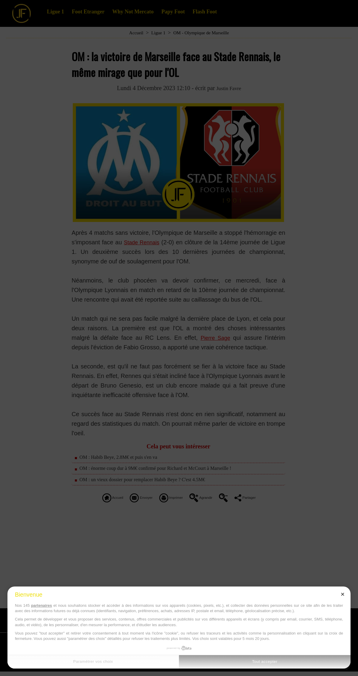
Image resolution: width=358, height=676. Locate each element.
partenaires (41, 605)
